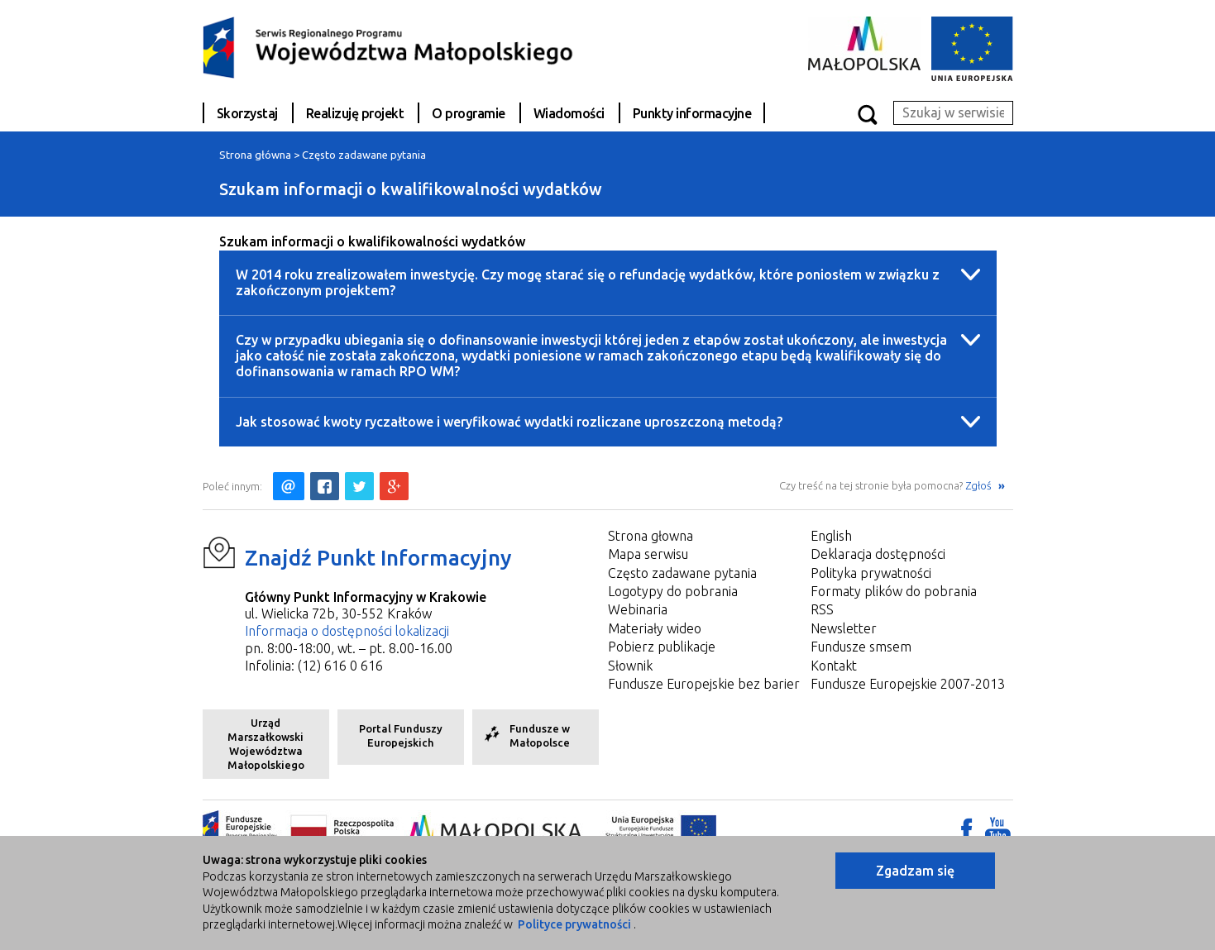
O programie (468, 113)
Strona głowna (650, 535)
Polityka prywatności (871, 573)
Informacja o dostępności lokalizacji (347, 630)
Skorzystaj (247, 113)
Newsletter (844, 628)
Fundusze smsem (861, 646)
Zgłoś (979, 485)
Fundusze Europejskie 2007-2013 (908, 683)
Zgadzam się (915, 870)
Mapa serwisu (648, 554)
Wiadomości (569, 113)
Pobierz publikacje (661, 646)
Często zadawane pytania (364, 154)
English (831, 535)
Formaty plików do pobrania (894, 591)
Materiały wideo (654, 628)
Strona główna (255, 154)
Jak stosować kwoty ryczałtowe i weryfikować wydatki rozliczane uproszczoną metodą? (509, 421)
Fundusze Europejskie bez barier (704, 683)
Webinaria (637, 609)
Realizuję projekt (355, 113)
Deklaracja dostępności (878, 554)
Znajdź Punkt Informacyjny (378, 558)
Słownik (630, 665)
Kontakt (834, 665)
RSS (822, 609)
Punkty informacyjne (692, 113)
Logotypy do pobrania (673, 591)
